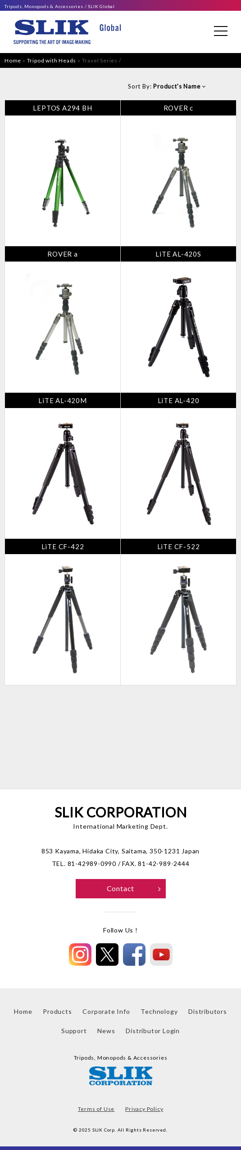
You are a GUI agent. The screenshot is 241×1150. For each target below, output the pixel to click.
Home (13, 60)
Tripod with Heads (52, 60)
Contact (134, 888)
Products (57, 1011)
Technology (159, 1011)
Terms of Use (96, 1109)
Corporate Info (106, 1011)
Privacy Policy (144, 1109)
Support (74, 1031)
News (106, 1031)
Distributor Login (153, 1031)
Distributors (207, 1011)
